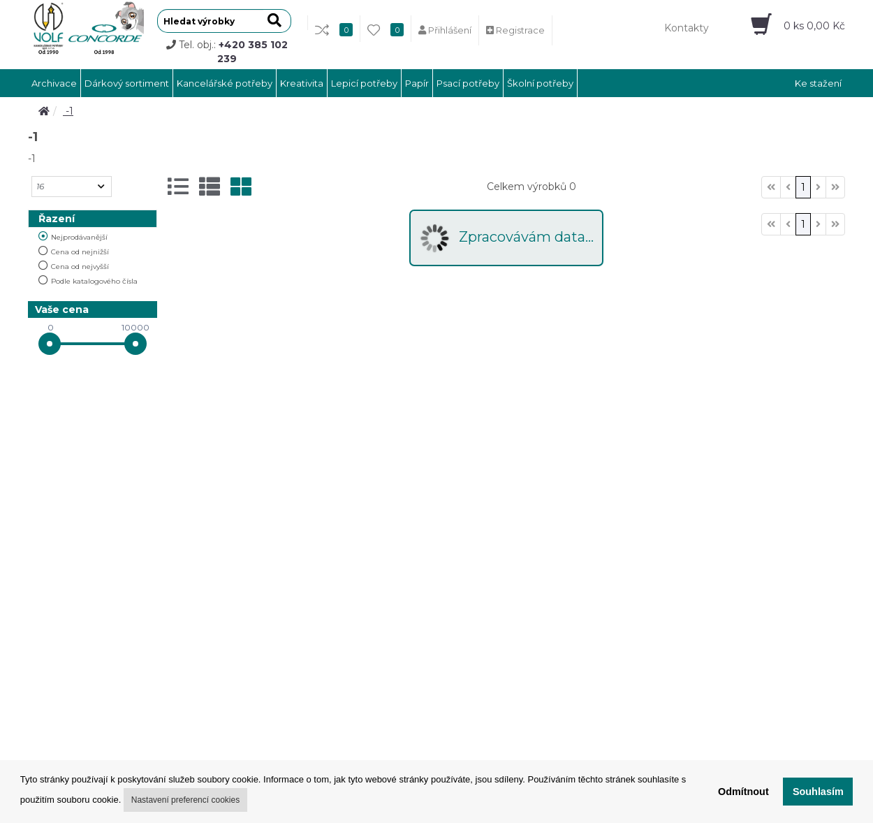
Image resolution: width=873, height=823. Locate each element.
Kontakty (686, 28)
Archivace (54, 83)
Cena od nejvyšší (80, 266)
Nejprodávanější (79, 237)
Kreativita (301, 83)
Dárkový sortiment (127, 83)
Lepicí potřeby (364, 83)
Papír (417, 83)
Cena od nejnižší (80, 251)
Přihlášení (444, 30)
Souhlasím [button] (818, 791)
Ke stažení (818, 83)
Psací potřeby (467, 83)
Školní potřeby (540, 83)
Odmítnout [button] (743, 791)
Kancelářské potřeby (224, 83)
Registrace (515, 30)
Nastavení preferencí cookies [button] (185, 800)
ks (814, 26)
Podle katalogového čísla (94, 281)
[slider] (49, 344)
